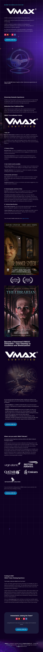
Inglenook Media (25, 218)
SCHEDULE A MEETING (11, 39)
